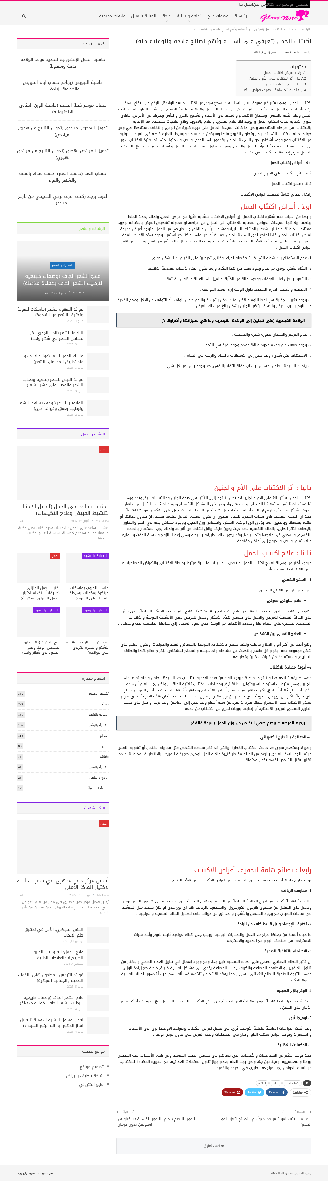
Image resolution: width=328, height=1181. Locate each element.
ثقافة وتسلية (189, 16)
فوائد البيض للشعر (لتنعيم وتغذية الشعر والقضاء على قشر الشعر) (52, 382)
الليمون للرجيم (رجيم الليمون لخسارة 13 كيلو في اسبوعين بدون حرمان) (157, 1121)
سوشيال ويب (26, 1173)
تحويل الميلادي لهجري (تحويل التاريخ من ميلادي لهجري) (62, 154)
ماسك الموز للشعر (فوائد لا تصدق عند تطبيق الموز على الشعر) (53, 359)
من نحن (259, 4)
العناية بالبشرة (95, 556)
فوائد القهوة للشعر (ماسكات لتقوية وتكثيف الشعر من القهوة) (50, 312)
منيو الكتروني (91, 1084)
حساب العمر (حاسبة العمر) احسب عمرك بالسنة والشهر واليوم (62, 176)
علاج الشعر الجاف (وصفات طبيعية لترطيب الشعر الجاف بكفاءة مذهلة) (62, 279)
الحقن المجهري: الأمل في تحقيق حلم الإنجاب (53, 932)
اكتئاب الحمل (292, 1083)
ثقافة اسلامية (98, 788)
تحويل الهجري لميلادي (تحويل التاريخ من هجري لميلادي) (62, 131)
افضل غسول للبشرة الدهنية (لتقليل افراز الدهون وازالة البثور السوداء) (51, 1023)
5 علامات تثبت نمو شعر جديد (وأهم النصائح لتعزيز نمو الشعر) (266, 1121)
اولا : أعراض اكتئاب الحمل (283, 73)
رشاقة (104, 756)
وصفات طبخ (218, 16)
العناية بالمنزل (143, 16)
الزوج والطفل (99, 777)
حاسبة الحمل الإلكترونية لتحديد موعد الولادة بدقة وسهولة (62, 62)
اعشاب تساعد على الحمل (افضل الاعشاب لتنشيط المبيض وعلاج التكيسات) (63, 509)
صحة (166, 16)
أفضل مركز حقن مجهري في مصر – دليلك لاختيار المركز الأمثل (63, 884)
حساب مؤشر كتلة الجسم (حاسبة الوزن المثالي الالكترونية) (63, 108)
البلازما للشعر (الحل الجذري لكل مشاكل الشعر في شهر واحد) (56, 335)
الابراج (104, 735)
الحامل (275, 1083)
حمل (103, 449)
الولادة (262, 1083)
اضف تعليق (213, 1146)
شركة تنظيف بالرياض (85, 1076)
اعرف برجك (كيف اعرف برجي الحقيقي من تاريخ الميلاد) (62, 199)
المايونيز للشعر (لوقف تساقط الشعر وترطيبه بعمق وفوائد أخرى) (50, 406)
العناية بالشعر (63, 265)
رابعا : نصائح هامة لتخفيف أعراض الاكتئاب (271, 90)
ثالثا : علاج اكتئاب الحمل (284, 84)
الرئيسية (242, 16)
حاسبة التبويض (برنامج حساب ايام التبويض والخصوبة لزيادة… (63, 85)
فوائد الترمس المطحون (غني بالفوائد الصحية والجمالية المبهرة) (50, 977)
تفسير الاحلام (99, 693)
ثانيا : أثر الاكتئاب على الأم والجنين (276, 79)
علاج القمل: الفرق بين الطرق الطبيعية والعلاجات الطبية (57, 955)
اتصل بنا (246, 4)
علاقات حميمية (112, 16)
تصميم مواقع (92, 1067)
